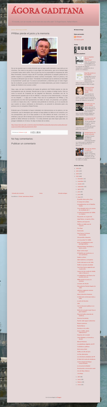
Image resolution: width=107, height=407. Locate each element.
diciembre (80, 178)
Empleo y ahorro (81, 257)
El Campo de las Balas (83, 202)
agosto (79, 189)
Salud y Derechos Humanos (84, 294)
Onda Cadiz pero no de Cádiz (85, 262)
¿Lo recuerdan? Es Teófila (84, 240)
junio (79, 194)
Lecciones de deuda (82, 283)
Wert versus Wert (82, 349)
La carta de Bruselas (82, 301)
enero (79, 384)
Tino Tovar (80, 228)
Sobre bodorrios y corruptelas (85, 259)
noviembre (81, 181)
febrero (80, 382)
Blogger (59, 397)
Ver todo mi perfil (79, 39)
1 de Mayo (80, 373)
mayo (79, 197)
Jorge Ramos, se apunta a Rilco (85, 219)
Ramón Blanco (81, 326)
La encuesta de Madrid (83, 366)
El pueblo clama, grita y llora (85, 199)
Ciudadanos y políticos (83, 346)
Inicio (40, 193)
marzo (79, 379)
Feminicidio (80, 231)
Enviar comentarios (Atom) (26, 196)
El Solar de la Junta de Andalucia (86, 359)
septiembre (81, 186)
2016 (77, 168)
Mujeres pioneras (82, 323)
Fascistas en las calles (83, 328)
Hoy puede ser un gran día (84, 216)
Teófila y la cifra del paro (83, 351)
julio (79, 192)
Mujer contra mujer (82, 250)
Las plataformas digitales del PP (85, 344)
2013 (77, 176)
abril (79, 377)
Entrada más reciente (18, 193)
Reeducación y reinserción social (86, 368)
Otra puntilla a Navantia (83, 237)
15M (78, 303)
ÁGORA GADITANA (47, 11)
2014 (77, 173)
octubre (80, 184)
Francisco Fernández (82, 318)
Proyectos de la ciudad (83, 335)
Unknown (79, 37)
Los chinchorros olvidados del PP (86, 357)
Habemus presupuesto (83, 221)
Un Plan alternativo (82, 354)
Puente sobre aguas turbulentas (86, 321)
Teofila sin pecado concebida (85, 265)
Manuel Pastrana (82, 341)
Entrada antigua (62, 193)
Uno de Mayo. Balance (83, 371)
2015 (77, 171)
